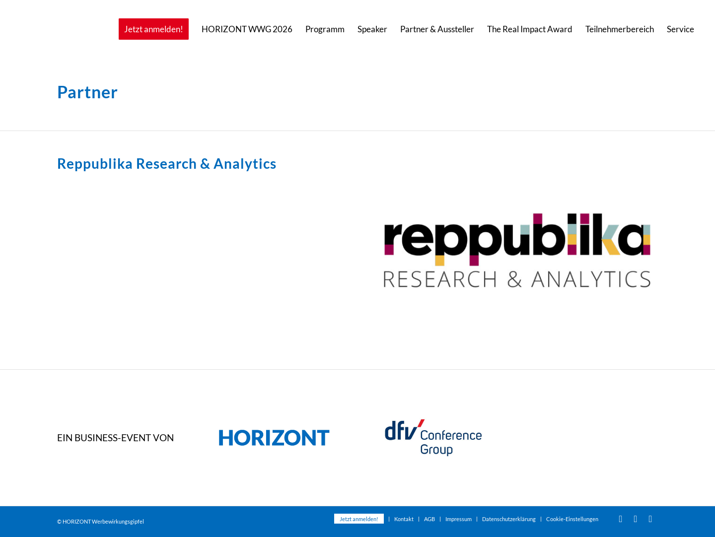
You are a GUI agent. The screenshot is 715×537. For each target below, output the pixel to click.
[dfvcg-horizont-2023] (274, 438)
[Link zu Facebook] (635, 518)
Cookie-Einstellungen (572, 519)
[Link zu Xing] (650, 518)
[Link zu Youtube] (620, 518)
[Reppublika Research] (516, 250)
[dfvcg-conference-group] (433, 438)
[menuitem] (153, 29)
